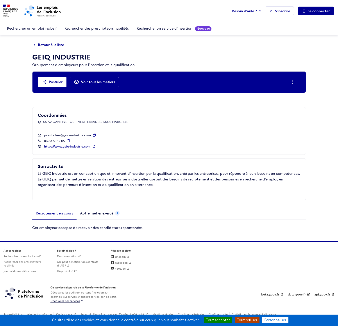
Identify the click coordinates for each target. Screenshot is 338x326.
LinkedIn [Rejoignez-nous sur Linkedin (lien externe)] (118, 257)
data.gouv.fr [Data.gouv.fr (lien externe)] (297, 294)
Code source (64, 314)
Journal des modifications (20, 271)
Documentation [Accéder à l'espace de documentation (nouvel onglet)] (67, 256)
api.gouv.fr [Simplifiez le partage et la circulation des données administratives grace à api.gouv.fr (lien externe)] (322, 294)
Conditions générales (191, 314)
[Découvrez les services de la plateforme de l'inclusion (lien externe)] (24, 293)
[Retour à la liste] (50, 45)
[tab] (54, 213)
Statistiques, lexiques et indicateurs (254, 314)
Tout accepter (218, 319)
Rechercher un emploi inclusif (32, 28)
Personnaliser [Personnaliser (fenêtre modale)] (275, 319)
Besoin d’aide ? (244, 11)
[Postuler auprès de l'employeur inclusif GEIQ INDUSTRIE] (52, 82)
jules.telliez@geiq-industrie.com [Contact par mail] (67, 135)
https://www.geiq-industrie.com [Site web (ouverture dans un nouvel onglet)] (67, 146)
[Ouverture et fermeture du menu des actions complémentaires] (293, 82)
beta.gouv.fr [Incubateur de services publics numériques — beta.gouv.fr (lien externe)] (270, 294)
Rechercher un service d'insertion (174, 28)
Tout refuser (247, 319)
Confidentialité (218, 314)
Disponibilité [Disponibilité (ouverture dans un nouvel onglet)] (65, 271)
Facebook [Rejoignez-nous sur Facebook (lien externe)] (119, 263)
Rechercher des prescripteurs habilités (96, 28)
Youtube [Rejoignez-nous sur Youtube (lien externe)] (118, 269)
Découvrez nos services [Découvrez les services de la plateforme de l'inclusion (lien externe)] (65, 301)
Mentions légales (162, 314)
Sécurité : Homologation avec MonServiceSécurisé (112, 314)
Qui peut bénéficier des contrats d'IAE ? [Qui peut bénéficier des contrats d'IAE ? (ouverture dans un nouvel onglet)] (77, 264)
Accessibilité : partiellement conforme (28, 314)
